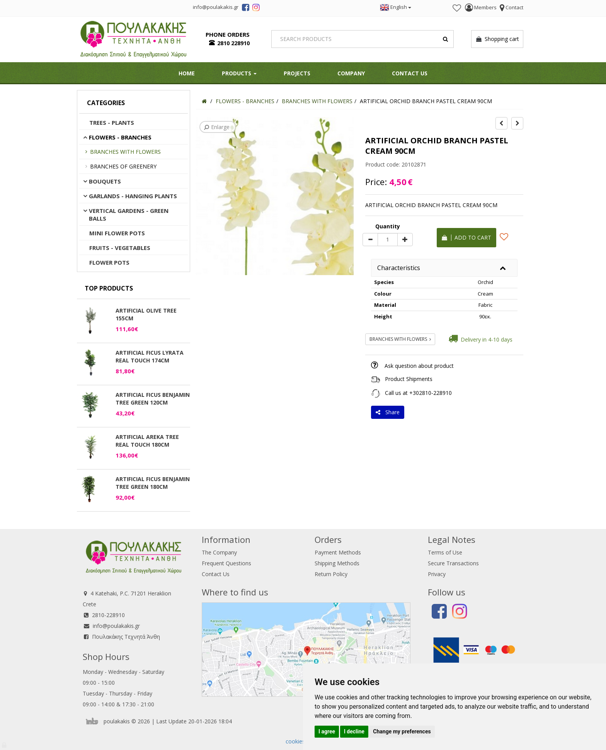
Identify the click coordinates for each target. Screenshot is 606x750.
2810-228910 (108, 615)
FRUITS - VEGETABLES (119, 248)
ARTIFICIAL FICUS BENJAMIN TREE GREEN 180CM (153, 482)
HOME (187, 73)
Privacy (437, 574)
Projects (297, 73)
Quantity (387, 226)
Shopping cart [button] (497, 39)
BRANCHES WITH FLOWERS (125, 151)
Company (351, 73)
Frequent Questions (226, 563)
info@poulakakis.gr (116, 625)
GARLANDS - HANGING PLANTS (133, 196)
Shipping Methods (337, 563)
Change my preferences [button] (402, 731)
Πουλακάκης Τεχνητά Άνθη (126, 636)
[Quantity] (388, 239)
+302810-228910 (430, 392)
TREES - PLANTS (111, 122)
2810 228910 (233, 43)
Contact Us (409, 73)
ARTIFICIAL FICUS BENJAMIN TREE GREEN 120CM (153, 398)
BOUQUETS (105, 181)
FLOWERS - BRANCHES (120, 137)
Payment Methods (338, 552)
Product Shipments (408, 379)
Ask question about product (419, 365)
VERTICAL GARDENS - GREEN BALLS (129, 214)
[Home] (204, 101)
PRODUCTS (239, 73)
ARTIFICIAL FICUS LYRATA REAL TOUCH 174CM (150, 356)
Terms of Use (445, 552)
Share (388, 412)
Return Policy (331, 574)
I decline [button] (354, 731)
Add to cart (466, 237)
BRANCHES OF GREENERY (123, 166)
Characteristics (398, 268)
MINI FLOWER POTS (117, 233)
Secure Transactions (453, 563)
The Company (219, 552)
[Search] (362, 39)
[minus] (370, 239)
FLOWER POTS (109, 262)
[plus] (405, 239)
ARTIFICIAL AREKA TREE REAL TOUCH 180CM (147, 440)
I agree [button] (326, 731)
